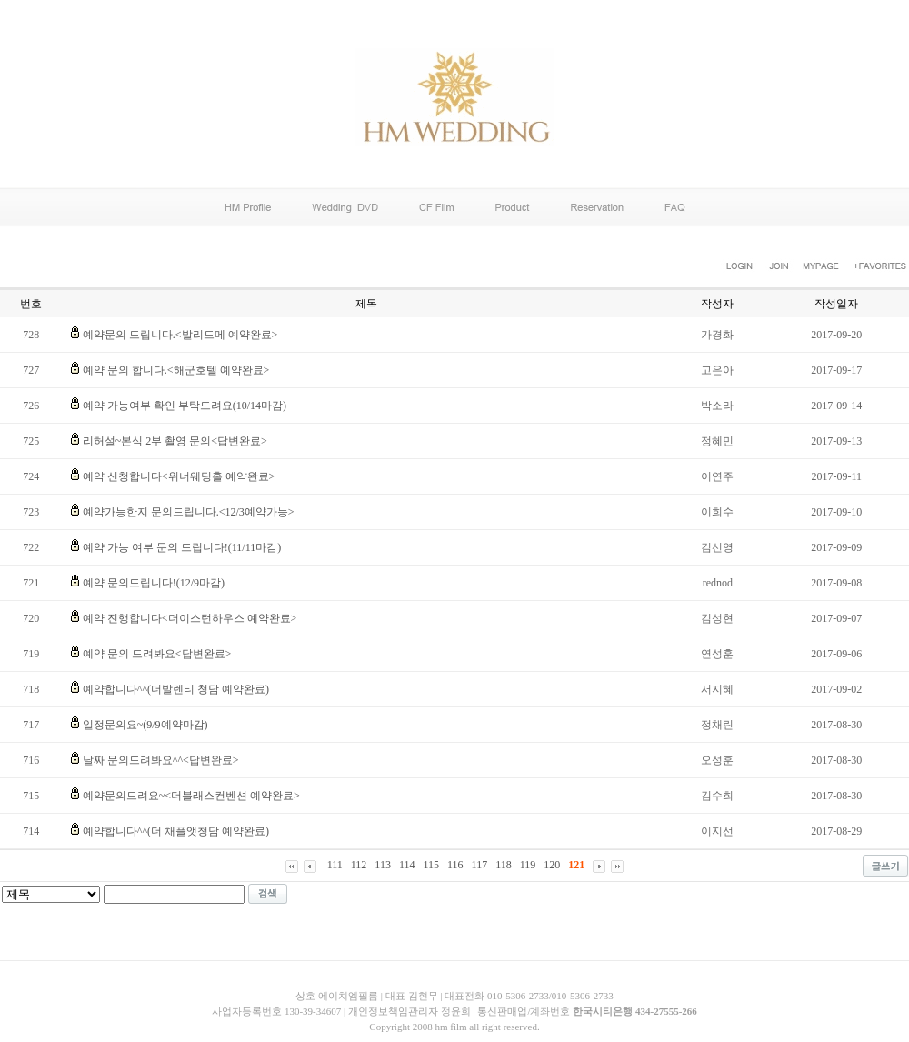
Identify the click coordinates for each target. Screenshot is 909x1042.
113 (383, 864)
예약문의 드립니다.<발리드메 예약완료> (180, 334)
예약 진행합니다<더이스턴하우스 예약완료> (190, 618)
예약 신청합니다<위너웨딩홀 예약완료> (179, 476)
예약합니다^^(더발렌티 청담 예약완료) (176, 689)
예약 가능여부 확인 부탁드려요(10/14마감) (184, 405)
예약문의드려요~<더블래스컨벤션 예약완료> (191, 795)
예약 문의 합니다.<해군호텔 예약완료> (176, 370)
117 (480, 864)
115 (431, 864)
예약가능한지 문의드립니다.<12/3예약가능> (189, 512)
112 (359, 864)
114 (407, 864)
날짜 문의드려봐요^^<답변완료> (161, 760)
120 (552, 864)
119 (528, 864)
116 (455, 864)
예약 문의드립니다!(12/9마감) (154, 582)
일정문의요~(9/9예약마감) (145, 724)
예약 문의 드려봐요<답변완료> (157, 653)
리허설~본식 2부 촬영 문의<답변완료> (175, 441)
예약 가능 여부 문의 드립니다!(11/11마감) (182, 547)
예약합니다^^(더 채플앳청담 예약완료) (176, 831)
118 (503, 864)
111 (335, 864)
